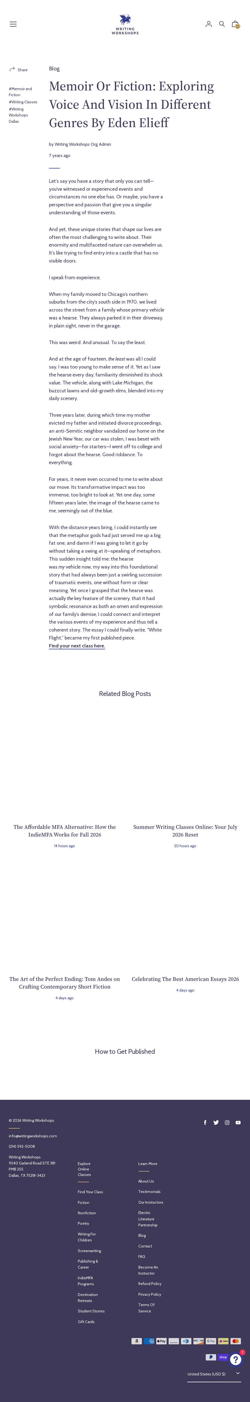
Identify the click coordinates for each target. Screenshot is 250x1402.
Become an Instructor (148, 1270)
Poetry (83, 1223)
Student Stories (91, 1311)
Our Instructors (150, 1202)
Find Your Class (90, 1191)
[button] (235, 25)
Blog (54, 68)
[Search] (222, 24)
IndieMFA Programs (86, 1280)
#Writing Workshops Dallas (18, 115)
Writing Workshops (38, 1120)
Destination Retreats (88, 1297)
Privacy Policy (149, 1294)
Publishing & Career (88, 1264)
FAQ (141, 1256)
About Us (146, 1181)
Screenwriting (89, 1250)
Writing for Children (87, 1237)
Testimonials (149, 1191)
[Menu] (13, 24)
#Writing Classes (23, 101)
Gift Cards (86, 1321)
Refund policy (149, 1283)
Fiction (83, 1202)
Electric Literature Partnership (148, 1218)
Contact (145, 1246)
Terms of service (146, 1307)
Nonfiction (87, 1212)
